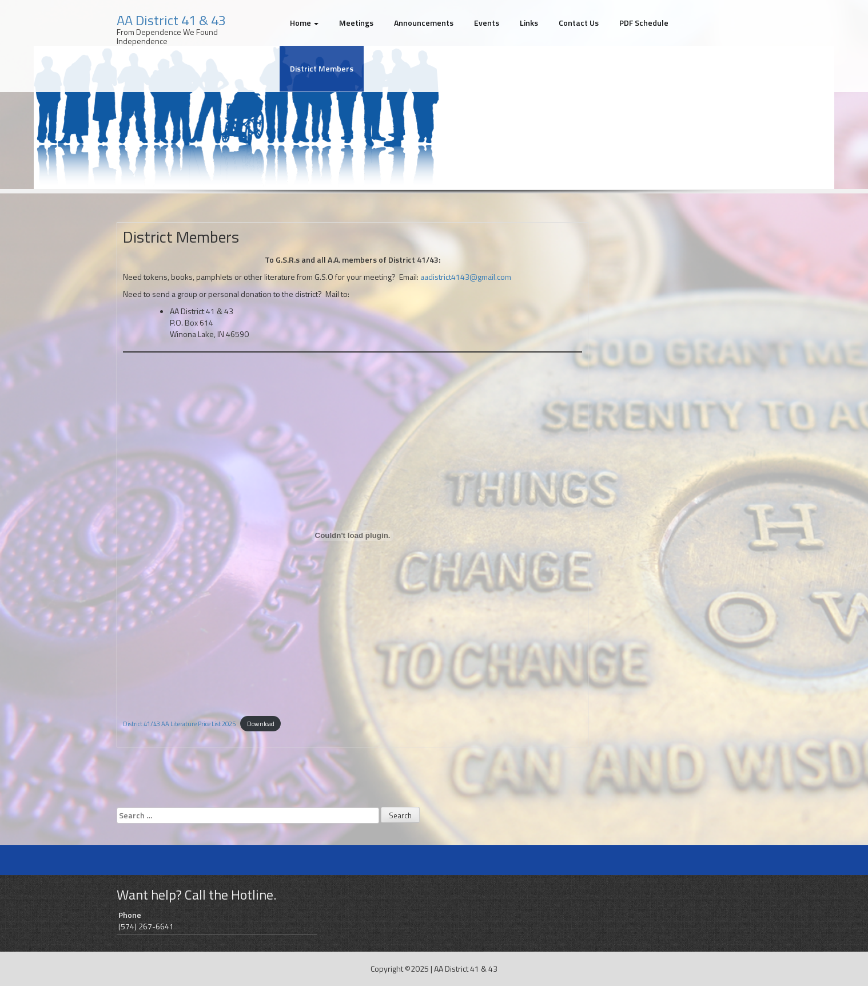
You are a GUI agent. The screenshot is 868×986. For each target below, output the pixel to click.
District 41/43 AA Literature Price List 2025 (179, 723)
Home (304, 23)
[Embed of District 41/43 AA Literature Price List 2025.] (352, 535)
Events (486, 23)
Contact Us (579, 23)
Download (260, 723)
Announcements (423, 23)
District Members (321, 68)
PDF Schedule (643, 23)
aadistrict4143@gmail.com (465, 277)
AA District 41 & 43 (171, 20)
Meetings (356, 23)
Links (529, 23)
